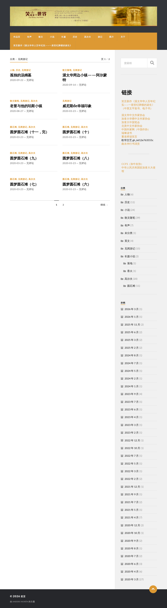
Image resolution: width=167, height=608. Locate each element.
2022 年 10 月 (132, 447)
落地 (129, 263)
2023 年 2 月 (132, 432)
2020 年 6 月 (132, 563)
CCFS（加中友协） (132, 163)
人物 (12, 70)
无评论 (30, 80)
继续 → (104, 210)
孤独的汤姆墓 (22, 75)
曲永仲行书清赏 (130, 143)
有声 (29, 37)
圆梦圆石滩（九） (27, 162)
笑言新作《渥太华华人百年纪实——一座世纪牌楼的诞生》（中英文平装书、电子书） (138, 105)
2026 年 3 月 (132, 309)
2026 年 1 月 (132, 316)
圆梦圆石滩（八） (79, 162)
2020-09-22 (16, 80)
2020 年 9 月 (132, 540)
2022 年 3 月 (132, 471)
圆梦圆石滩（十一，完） (33, 135)
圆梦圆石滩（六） (79, 188)
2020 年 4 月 (132, 571)
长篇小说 (130, 256)
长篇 (63, 37)
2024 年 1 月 (132, 386)
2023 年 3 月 (132, 424)
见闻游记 (26, 70)
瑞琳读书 (126, 132)
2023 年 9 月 (132, 393)
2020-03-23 (69, 113)
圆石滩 (13, 129)
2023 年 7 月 (132, 401)
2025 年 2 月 (132, 347)
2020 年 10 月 (132, 532)
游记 (100, 37)
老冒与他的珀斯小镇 (29, 108)
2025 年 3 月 (132, 339)
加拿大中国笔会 (130, 122)
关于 (123, 37)
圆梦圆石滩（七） (27, 188)
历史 (75, 37)
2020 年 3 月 (132, 579)
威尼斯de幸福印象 (79, 108)
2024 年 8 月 (132, 355)
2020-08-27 (16, 113)
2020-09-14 (69, 86)
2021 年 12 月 (132, 486)
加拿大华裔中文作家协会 (135, 118)
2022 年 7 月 (132, 455)
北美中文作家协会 (131, 125)
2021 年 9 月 (132, 494)
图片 (111, 37)
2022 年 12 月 (132, 440)
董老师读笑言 (129, 136)
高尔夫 (87, 37)
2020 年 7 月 (132, 555)
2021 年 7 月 (132, 502)
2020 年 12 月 (132, 525)
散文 (40, 37)
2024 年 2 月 (132, 378)
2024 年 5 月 (132, 370)
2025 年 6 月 (132, 332)
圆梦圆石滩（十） (79, 135)
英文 (127, 240)
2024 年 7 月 (132, 363)
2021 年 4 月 (132, 517)
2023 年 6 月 (132, 409)
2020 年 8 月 (132, 548)
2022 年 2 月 (132, 478)
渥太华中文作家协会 (133, 114)
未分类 (128, 232)
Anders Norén (21, 601)
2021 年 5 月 (132, 509)
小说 (52, 37)
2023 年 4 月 (132, 417)
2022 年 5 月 (132, 463)
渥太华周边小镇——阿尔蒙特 (84, 78)
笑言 (24, 596)
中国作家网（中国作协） (135, 129)
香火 (129, 270)
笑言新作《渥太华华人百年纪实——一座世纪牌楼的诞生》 (42, 45)
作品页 (16, 37)
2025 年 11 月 (132, 324)
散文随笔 (67, 70)
